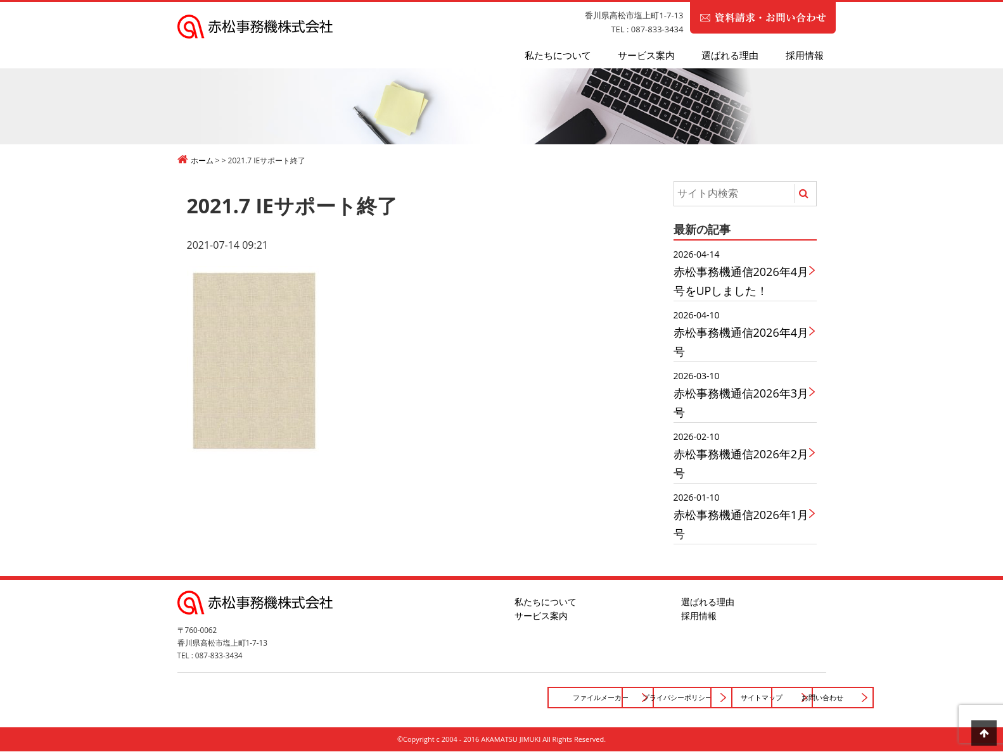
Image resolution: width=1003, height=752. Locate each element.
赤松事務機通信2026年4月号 (741, 333)
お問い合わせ (761, 697)
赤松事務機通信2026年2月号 (741, 454)
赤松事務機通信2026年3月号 (741, 394)
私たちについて (558, 55)
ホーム (202, 160)
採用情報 (805, 55)
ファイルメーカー (364, 697)
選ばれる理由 (729, 55)
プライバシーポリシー (497, 697)
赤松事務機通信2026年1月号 (741, 515)
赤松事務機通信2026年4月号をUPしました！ (741, 272)
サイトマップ (628, 697)
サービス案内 (646, 55)
